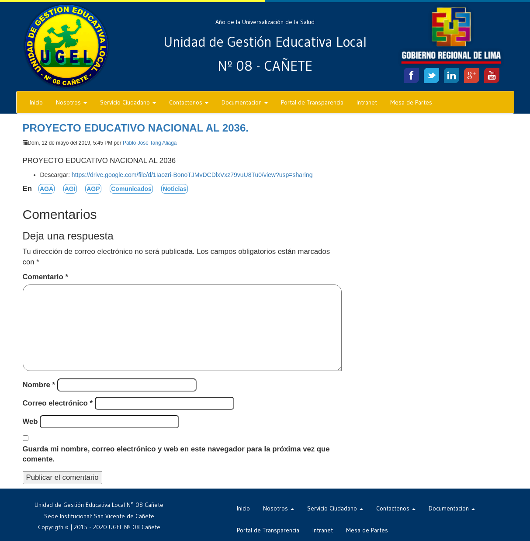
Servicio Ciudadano (128, 102)
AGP (93, 188)
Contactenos (188, 102)
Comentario (45, 277)
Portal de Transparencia (312, 102)
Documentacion (245, 102)
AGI (70, 188)
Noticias (174, 188)
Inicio (36, 102)
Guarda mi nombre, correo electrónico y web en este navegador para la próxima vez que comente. (176, 454)
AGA (46, 188)
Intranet (367, 102)
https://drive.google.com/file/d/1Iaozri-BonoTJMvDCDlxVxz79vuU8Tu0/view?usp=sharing (192, 174)
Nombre (39, 385)
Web (30, 421)
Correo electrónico (58, 403)
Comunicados (131, 188)
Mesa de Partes (411, 102)
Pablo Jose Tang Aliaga (150, 143)
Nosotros (71, 102)
